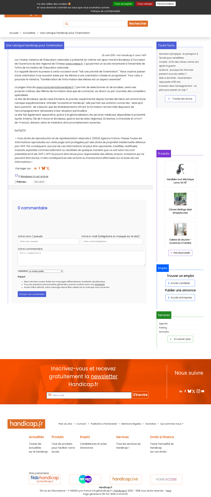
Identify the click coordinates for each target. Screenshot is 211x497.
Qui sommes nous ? (171, 423)
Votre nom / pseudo (30, 236)
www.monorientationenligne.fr (55, 87)
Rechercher (137, 24)
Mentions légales (131, 423)
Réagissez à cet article (34, 176)
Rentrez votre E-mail (33, 395)
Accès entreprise (179, 298)
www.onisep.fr (74, 64)
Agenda (163, 323)
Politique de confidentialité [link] (105, 11)
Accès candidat (178, 283)
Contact (81, 423)
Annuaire (164, 331)
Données (151, 423)
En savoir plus (180, 339)
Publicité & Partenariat (104, 423)
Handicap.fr (120, 490)
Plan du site (65, 423)
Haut (168, 490)
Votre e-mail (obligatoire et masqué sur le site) (110, 236)
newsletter (104, 376)
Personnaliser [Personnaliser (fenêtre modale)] (165, 4)
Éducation (39, 181)
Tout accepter (123, 4)
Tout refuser (144, 4)
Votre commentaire (30, 249)
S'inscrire (140, 395)
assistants (100, 284)
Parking (163, 327)
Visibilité (23, 271)
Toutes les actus (179, 99)
